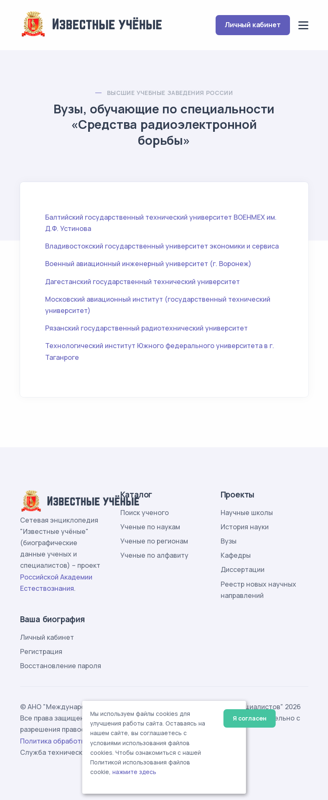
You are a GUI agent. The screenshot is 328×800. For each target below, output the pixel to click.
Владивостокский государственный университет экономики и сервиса (162, 246)
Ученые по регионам (154, 541)
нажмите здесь (134, 772)
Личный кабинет (252, 24)
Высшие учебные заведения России (170, 93)
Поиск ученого (144, 512)
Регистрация (41, 651)
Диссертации (242, 569)
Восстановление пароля (60, 665)
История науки (245, 526)
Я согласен (250, 718)
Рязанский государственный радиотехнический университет (146, 328)
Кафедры (236, 555)
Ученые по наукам (150, 526)
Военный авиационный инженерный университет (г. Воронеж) (148, 263)
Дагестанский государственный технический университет (142, 281)
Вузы (228, 541)
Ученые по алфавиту (154, 555)
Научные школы (247, 512)
